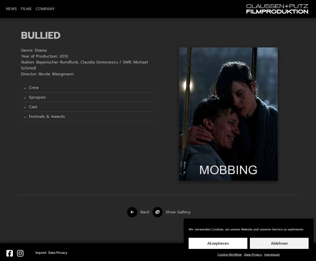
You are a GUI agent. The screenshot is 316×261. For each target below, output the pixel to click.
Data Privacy (253, 256)
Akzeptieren (218, 244)
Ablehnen (279, 244)
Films (26, 9)
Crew (33, 88)
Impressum (272, 256)
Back (145, 212)
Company (45, 9)
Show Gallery (178, 212)
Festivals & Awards (46, 117)
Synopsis (36, 97)
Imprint (41, 252)
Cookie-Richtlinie (229, 256)
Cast (32, 107)
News (11, 9)
